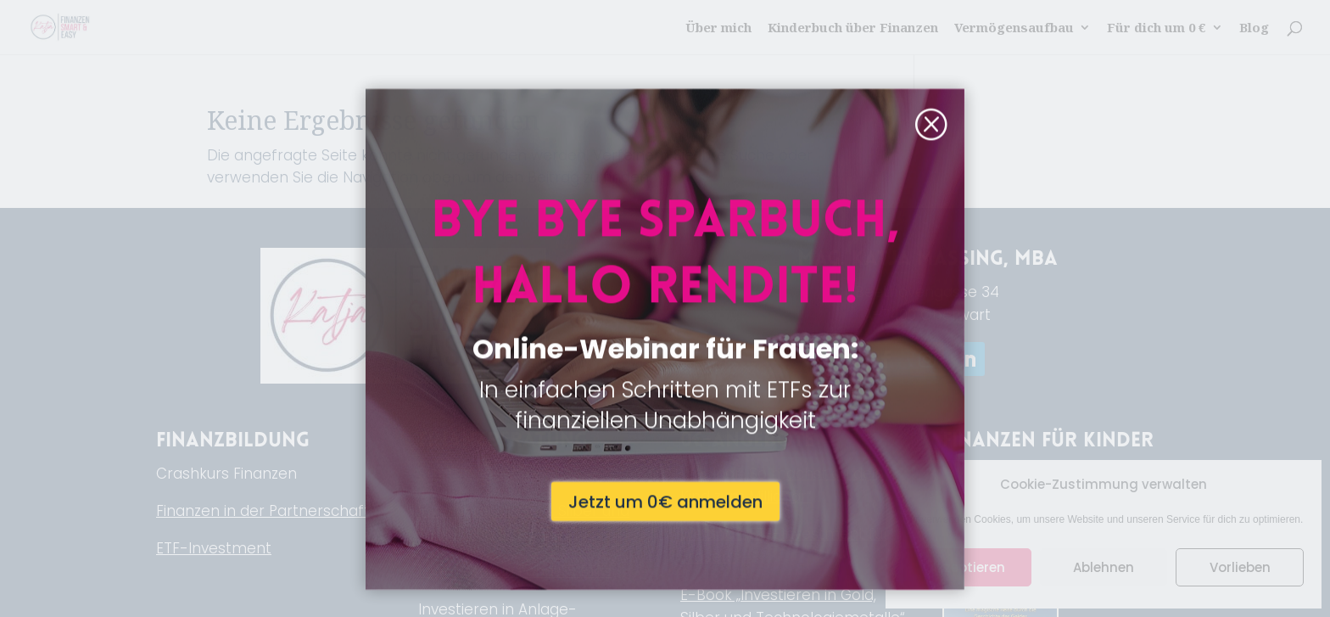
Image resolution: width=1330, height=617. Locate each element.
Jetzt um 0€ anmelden (665, 427)
